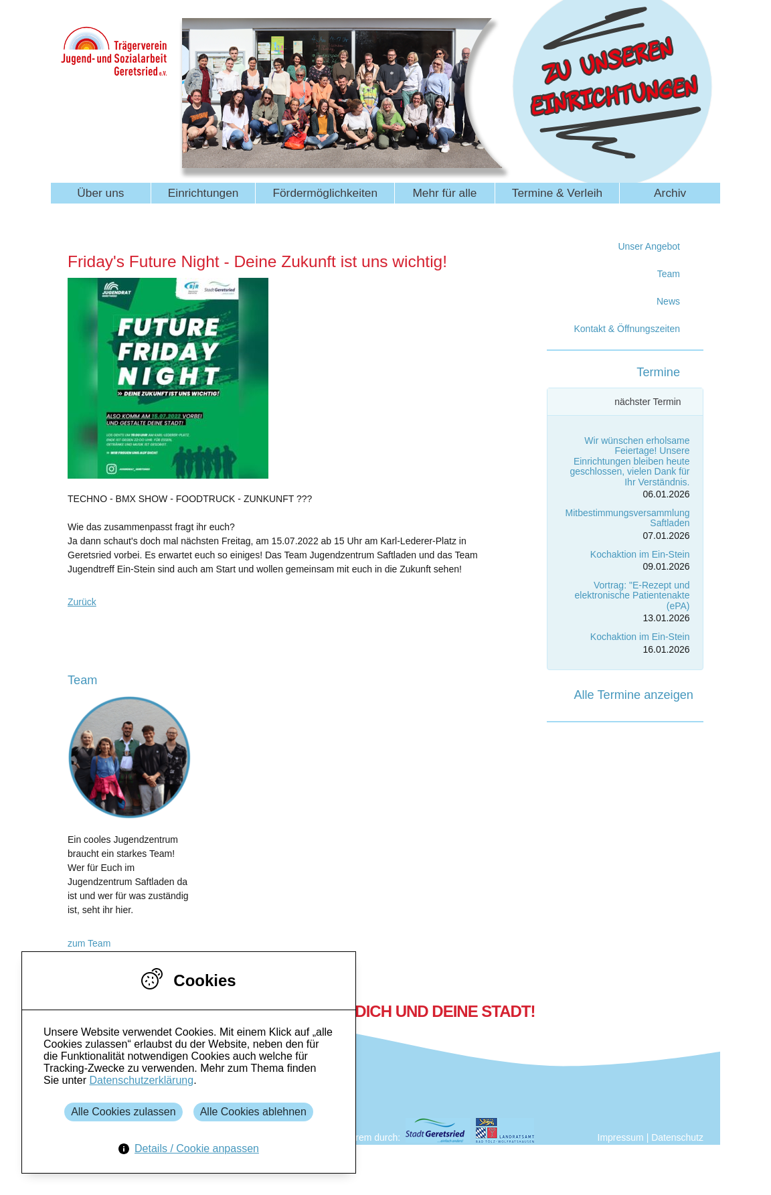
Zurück (82, 601)
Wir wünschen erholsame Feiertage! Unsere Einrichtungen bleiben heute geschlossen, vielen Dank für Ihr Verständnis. (630, 461)
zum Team (89, 943)
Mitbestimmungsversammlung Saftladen (628, 517)
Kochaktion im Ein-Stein (640, 554)
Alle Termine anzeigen (633, 695)
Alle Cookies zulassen (123, 1111)
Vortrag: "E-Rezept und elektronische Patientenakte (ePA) (632, 595)
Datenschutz (677, 1137)
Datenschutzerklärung (141, 1080)
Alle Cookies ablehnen (253, 1111)
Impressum (621, 1137)
